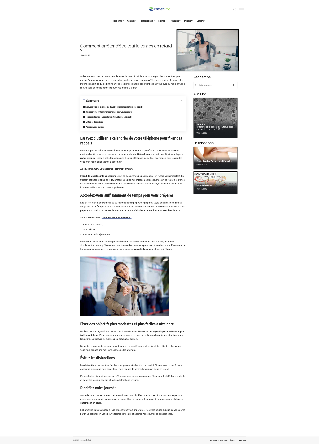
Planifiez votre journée (95, 127)
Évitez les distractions (94, 122)
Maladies (200, 124)
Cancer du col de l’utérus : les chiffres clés (213, 161)
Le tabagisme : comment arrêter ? (116, 169)
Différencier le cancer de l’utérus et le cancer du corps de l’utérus (214, 128)
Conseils (85, 55)
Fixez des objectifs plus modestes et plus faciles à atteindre (109, 117)
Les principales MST (204, 185)
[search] (234, 9)
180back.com (143, 154)
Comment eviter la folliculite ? (116, 217)
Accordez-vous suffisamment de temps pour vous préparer (109, 112)
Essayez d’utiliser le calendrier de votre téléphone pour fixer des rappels (113, 107)
